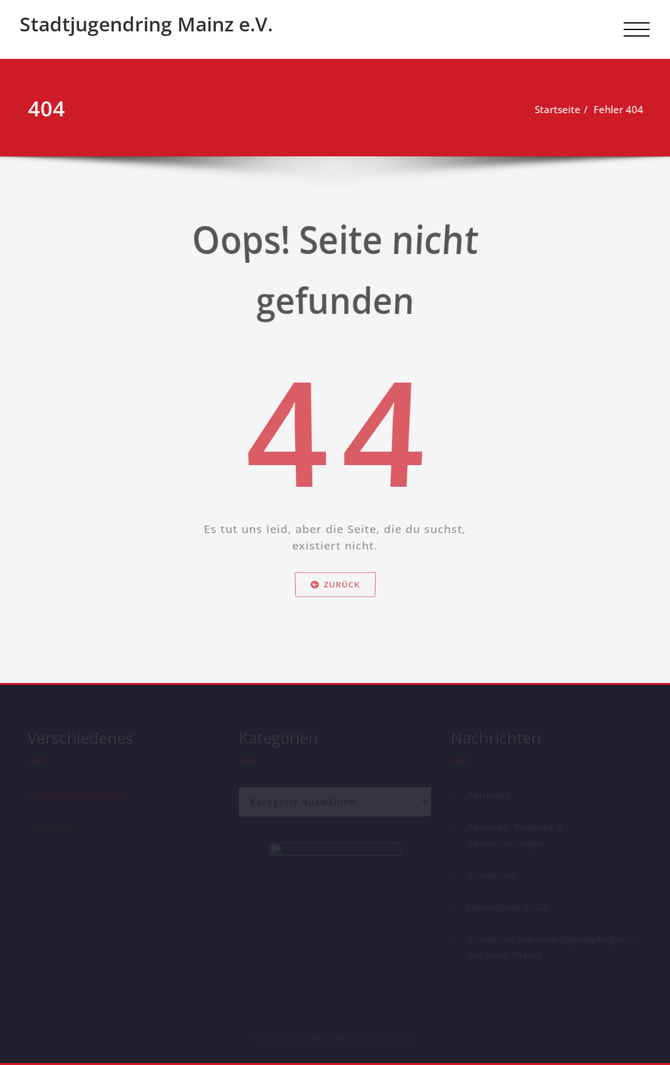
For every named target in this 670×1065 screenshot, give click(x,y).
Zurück (335, 609)
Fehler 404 (621, 109)
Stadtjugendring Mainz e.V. (146, 23)
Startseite (560, 109)
